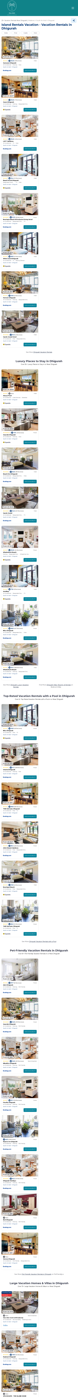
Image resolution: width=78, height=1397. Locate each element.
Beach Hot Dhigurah (10, 277)
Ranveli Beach (8, 1235)
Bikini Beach (7, 1247)
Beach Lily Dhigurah (48, 1084)
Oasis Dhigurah (46, 63)
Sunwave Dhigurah (9, 63)
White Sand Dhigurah (49, 141)
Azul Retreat (7, 1006)
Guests (26, 33)
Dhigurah (14, 67)
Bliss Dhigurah (8, 356)
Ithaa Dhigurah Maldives (50, 807)
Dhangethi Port (47, 1247)
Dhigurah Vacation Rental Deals (42, 1099)
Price (15, 33)
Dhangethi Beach (48, 1228)
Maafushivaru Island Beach (51, 1222)
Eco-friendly (31, 1144)
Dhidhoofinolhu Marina (50, 1241)
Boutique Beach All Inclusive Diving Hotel (17, 141)
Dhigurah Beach (9, 1222)
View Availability (30, 70)
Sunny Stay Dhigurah (48, 967)
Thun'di (44, 1254)
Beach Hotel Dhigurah (49, 102)
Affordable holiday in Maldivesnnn (15, 967)
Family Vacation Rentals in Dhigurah (40, 862)
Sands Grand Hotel (48, 180)
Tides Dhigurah (8, 1045)
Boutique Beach (9, 494)
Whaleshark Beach (9, 317)
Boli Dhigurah (8, 670)
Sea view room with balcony (13, 729)
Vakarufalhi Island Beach (11, 1228)
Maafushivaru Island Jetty (51, 1235)
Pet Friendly (11, 1144)
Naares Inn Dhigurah (10, 631)
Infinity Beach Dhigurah (49, 846)
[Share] (73, 20)
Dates (6, 33)
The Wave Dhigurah (10, 846)
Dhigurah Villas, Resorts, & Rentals (59, 371)
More (35, 33)
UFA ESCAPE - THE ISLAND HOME (14, 768)
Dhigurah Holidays (48, 631)
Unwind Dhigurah (47, 416)
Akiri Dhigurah (8, 553)
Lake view (21, 1144)
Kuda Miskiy (7, 1254)
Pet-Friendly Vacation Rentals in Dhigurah (36, 686)
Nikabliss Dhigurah (9, 592)
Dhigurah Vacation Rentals (42, 195)
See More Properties (39, 920)
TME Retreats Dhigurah (11, 455)
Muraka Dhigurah (47, 1006)
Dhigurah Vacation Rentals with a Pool (42, 510)
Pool (3, 1144)
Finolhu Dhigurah (47, 592)
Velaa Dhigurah (46, 768)
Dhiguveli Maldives (9, 905)
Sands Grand (46, 277)
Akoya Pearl (7, 238)
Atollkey (44, 317)
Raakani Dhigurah (47, 729)
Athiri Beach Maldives (49, 455)
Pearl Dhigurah (8, 807)
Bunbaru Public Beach (11, 1260)
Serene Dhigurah (47, 670)
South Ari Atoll (7, 67)
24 (53, 1131)
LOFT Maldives (8, 102)
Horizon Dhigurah (9, 180)
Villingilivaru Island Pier (11, 1241)
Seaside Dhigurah (47, 238)
